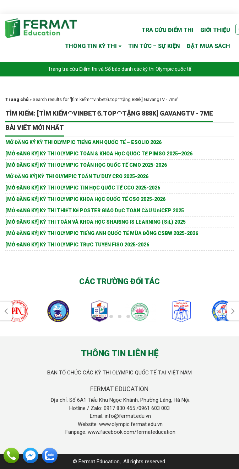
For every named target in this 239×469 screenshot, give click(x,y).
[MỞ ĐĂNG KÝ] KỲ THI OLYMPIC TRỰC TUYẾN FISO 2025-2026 (77, 244)
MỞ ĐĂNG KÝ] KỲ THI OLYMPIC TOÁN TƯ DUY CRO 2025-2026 (76, 176)
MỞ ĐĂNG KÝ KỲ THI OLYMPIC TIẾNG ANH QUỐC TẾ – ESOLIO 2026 (83, 142)
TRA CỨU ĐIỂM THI (168, 30)
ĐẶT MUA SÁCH (208, 46)
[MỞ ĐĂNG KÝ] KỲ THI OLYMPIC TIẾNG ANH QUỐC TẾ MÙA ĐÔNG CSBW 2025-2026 (101, 233)
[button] (94, 316)
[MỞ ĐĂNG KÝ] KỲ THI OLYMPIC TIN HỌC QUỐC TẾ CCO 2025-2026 (82, 188)
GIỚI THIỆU (215, 30)
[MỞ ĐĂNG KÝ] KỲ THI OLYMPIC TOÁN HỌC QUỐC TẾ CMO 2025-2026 (86, 165)
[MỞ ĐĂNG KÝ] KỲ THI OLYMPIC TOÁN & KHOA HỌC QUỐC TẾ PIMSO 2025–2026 (98, 153)
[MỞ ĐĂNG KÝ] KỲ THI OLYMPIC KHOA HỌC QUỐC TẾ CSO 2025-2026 (85, 199)
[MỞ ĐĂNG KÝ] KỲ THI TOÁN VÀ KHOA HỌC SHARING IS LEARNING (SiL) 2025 (95, 222)
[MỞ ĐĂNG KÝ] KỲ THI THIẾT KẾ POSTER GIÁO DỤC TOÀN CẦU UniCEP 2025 (94, 210)
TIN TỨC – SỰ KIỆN (154, 46)
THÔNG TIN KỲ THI (91, 46)
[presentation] (6, 311)
